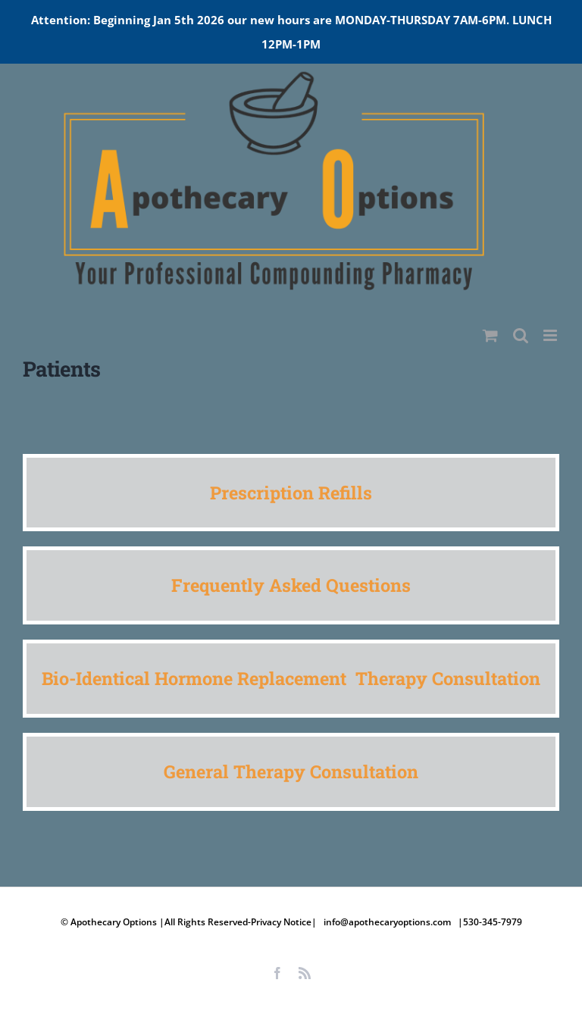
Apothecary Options (114, 921)
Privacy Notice (281, 921)
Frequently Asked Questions (291, 584)
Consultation (486, 678)
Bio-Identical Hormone (139, 678)
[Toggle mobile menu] (551, 335)
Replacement (296, 678)
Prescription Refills (291, 492)
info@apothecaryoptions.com (387, 921)
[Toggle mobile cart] (490, 335)
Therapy (393, 678)
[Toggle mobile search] (520, 335)
